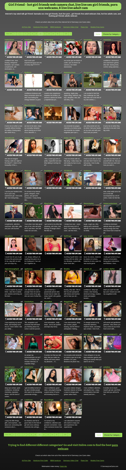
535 (66, 34)
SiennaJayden (89, 203)
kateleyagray (48, 40)
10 (36, 34)
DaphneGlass (9, 334)
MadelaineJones (69, 72)
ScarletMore (107, 236)
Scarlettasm (48, 171)
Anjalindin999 (49, 236)
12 (45, 34)
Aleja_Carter (88, 367)
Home (98, 34)
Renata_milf (107, 72)
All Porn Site (26, 27)
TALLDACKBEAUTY (110, 334)
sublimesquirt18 (69, 400)
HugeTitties (28, 203)
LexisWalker (88, 302)
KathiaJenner (9, 40)
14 (53, 34)
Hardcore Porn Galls (40, 27)
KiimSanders (48, 72)
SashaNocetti (9, 138)
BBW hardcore (55, 27)
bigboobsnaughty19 (12, 269)
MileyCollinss (49, 203)
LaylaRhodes (29, 334)
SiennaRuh (48, 302)
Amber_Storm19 (69, 138)
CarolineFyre (28, 302)
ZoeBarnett (107, 302)
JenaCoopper (88, 105)
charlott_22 (88, 269)
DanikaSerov (68, 334)
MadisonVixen (49, 367)
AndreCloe (107, 40)
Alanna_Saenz (49, 105)
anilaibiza (106, 367)
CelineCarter (28, 367)
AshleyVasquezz (50, 138)
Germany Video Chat (70, 27)
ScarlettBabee (89, 138)
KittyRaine (28, 40)
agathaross (28, 269)
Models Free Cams (97, 27)
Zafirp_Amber (9, 72)
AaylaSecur (9, 203)
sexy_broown (88, 236)
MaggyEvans (68, 302)
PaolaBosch (9, 105)
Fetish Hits (63, 466)
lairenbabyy (88, 40)
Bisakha (67, 269)
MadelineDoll (108, 171)
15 (57, 34)
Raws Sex (84, 27)
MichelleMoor (9, 171)
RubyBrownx (108, 105)
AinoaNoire (9, 236)
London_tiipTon (109, 269)
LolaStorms (28, 400)
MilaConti (27, 171)
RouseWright (48, 400)
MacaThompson (30, 105)
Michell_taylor (29, 236)
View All (9, 34)
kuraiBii (66, 367)
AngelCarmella (69, 203)
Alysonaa (47, 334)
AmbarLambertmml (110, 203)
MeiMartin (27, 72)
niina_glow (87, 334)
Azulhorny (87, 171)
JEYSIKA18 (68, 171)
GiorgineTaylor (89, 72)
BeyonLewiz (9, 302)
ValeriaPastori (10, 367)
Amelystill (106, 138)
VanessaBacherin (11, 400)
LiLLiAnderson (69, 40)
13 (49, 34)
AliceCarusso (68, 105)
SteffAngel (67, 236)
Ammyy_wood (29, 138)
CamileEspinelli (49, 269)
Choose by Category (111, 34)
